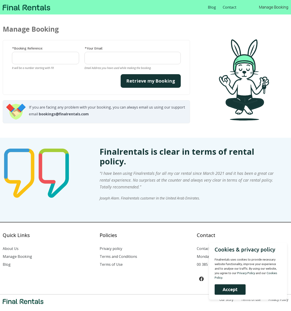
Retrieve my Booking (150, 81)
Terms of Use (111, 264)
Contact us (206, 248)
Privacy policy (111, 248)
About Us (11, 248)
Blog (212, 7)
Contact (229, 7)
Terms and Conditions (118, 256)
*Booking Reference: (27, 48)
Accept (229, 289)
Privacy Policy (246, 273)
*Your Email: (94, 48)
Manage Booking (273, 7)
